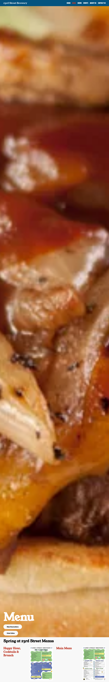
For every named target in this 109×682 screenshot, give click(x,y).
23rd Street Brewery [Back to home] (15, 3)
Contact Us (102, 3)
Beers (80, 3)
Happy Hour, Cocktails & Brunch (12, 651)
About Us (93, 3)
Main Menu (64, 648)
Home (68, 3)
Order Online (11, 633)
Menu (74, 3)
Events (85, 3)
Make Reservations (13, 627)
